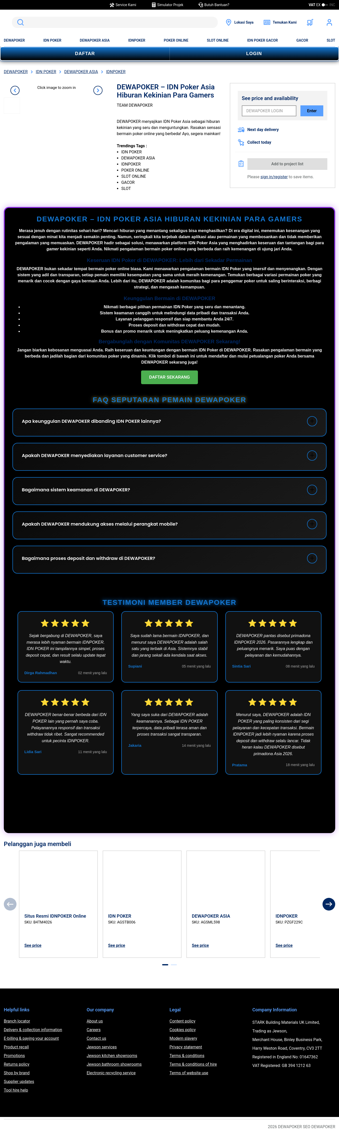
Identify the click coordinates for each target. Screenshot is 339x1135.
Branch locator (17, 1021)
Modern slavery (183, 1038)
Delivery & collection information (33, 1029)
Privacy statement (186, 1047)
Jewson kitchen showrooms (112, 1055)
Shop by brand (16, 1073)
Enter (312, 110)
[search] (115, 22)
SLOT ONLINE (218, 40)
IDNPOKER (136, 40)
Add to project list (287, 163)
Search (19, 22)
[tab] (165, 964)
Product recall (16, 1047)
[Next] (329, 904)
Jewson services (102, 1047)
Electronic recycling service (111, 1073)
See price (32, 945)
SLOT (331, 40)
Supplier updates (19, 1081)
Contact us (96, 1038)
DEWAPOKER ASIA (95, 40)
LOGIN (254, 53)
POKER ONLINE (176, 40)
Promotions (14, 1055)
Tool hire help (16, 1090)
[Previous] (10, 904)
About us (95, 1021)
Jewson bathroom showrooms (114, 1064)
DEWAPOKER (14, 40)
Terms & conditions (187, 1055)
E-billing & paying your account (31, 1038)
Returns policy (16, 1064)
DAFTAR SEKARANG (169, 377)
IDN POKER (52, 40)
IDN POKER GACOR (262, 40)
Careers (94, 1029)
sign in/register (274, 176)
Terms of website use (189, 1073)
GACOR (302, 40)
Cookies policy (183, 1029)
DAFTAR (85, 53)
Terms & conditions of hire (193, 1064)
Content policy (182, 1021)
